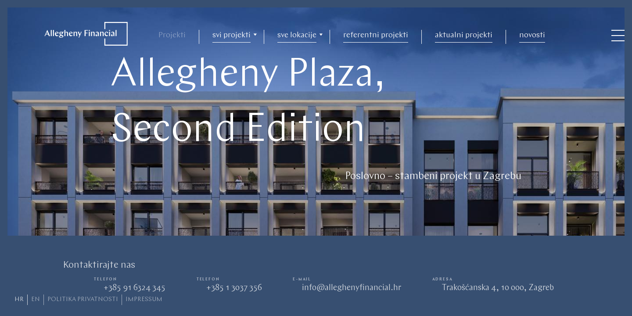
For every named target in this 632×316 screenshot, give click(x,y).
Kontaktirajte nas (99, 265)
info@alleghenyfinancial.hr (351, 288)
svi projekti (231, 35)
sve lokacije (296, 35)
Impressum (144, 299)
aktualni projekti (463, 35)
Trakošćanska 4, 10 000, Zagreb (498, 288)
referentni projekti (375, 35)
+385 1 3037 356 (234, 288)
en (35, 299)
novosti (532, 35)
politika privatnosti (82, 299)
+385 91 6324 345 (134, 288)
